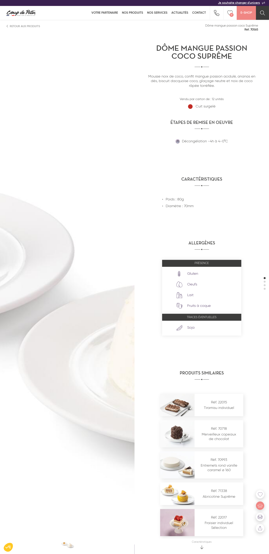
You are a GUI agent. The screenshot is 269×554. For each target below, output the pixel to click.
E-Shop (246, 12)
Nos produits (132, 12)
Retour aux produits (23, 26)
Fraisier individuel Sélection (219, 525)
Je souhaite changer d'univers (241, 3)
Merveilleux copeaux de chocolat (219, 437)
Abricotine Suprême (219, 497)
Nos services (157, 12)
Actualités (179, 12)
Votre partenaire (104, 12)
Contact (199, 12)
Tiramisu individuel (219, 408)
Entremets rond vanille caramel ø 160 (219, 468)
